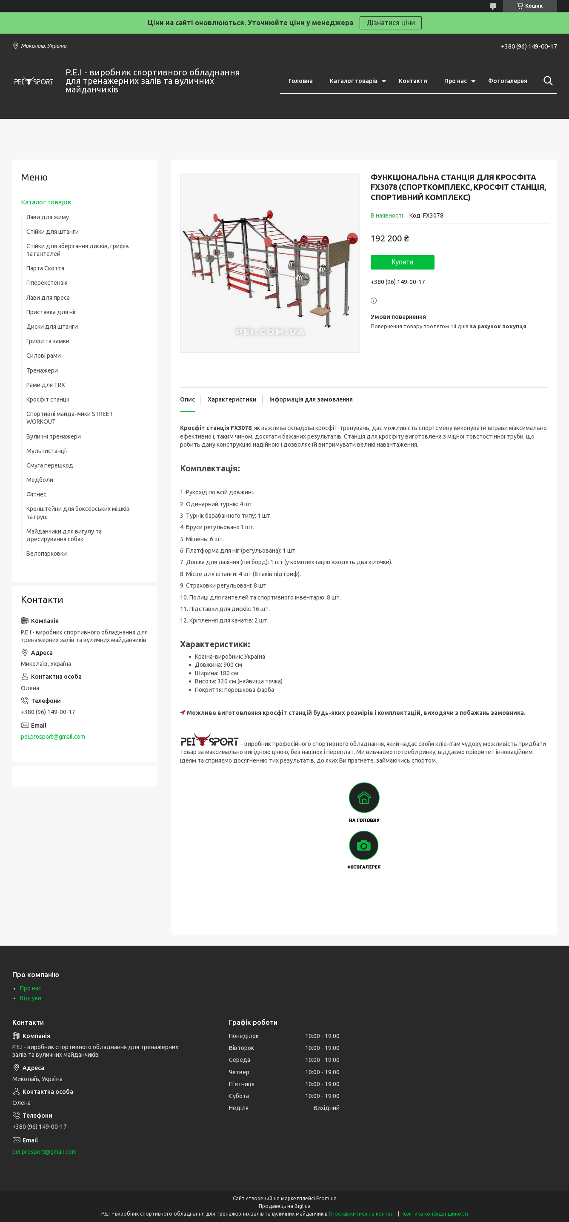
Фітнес (36, 494)
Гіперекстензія (47, 282)
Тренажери (42, 370)
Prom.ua (326, 1198)
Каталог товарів (353, 80)
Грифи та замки (47, 341)
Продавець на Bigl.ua (285, 1206)
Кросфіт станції (47, 399)
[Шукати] (546, 81)
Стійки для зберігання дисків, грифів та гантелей (77, 250)
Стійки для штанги (52, 231)
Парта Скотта (45, 268)
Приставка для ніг (51, 312)
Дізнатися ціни (390, 22)
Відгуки (30, 998)
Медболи (39, 479)
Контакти (413, 80)
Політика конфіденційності (434, 1213)
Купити (402, 262)
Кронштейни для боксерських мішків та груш (78, 512)
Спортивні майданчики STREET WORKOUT (69, 417)
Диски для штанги (52, 326)
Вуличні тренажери (53, 436)
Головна (301, 80)
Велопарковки (46, 553)
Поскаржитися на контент (364, 1213)
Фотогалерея (507, 80)
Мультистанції (46, 450)
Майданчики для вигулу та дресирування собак (64, 535)
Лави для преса (48, 297)
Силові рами (43, 355)
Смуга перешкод (49, 465)
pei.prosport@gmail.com (53, 736)
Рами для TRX (45, 385)
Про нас (455, 80)
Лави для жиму (47, 217)
